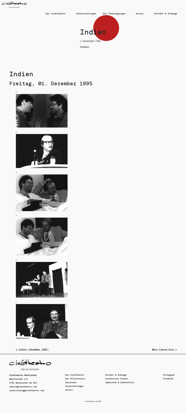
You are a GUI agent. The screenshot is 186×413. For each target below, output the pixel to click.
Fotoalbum (84, 46)
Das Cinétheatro (74, 375)
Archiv (69, 390)
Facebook (168, 379)
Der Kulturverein (75, 379)
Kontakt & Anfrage (115, 375)
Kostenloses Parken (116, 379)
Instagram (168, 375)
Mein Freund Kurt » (164, 349)
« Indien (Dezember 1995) (32, 349)
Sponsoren (70, 382)
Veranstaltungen (74, 386)
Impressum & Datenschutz (119, 382)
